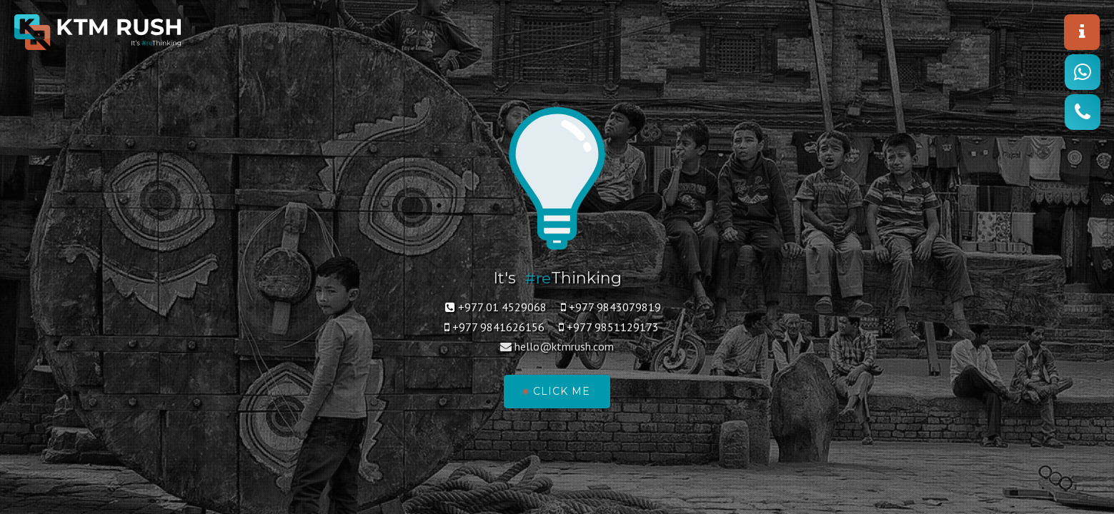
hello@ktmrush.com (564, 347)
